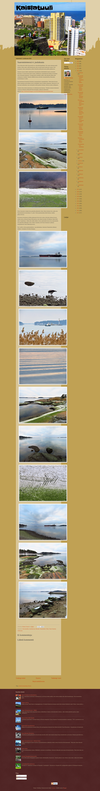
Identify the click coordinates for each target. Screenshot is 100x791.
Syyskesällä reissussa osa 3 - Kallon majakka (80, 126)
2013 (78, 208)
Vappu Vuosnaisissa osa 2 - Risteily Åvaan (31, 741)
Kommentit (19, 778)
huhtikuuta (80, 174)
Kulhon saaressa (25, 702)
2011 (78, 212)
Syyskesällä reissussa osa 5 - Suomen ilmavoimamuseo (81, 111)
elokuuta (80, 160)
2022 (78, 70)
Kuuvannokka (26, 628)
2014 (78, 205)
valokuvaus (19, 630)
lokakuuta (80, 153)
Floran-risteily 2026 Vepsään (28, 718)
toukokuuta (80, 170)
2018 (78, 196)
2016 (78, 201)
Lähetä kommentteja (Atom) (25, 686)
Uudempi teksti (20, 678)
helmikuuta (80, 181)
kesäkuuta (80, 166)
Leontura (53, 788)
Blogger (64, 788)
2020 (78, 191)
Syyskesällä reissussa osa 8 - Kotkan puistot (80, 87)
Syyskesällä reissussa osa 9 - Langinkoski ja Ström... (81, 79)
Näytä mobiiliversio (38, 681)
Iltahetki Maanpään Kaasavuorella (29, 756)
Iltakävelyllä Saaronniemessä (28, 725)
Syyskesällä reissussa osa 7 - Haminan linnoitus (80, 95)
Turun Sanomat (52, 628)
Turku (47, 628)
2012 (78, 210)
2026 (78, 61)
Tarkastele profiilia (68, 94)
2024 (78, 66)
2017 (78, 198)
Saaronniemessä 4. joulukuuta (81, 145)
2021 (78, 189)
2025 (78, 63)
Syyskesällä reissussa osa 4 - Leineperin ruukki (81, 119)
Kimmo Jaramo (69, 77)
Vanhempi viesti (56, 678)
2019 (78, 194)
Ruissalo (37, 628)
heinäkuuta (80, 163)
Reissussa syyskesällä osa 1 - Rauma (81, 139)
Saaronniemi (42, 628)
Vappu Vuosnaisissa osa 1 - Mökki (29, 710)
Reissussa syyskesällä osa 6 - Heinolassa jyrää (81, 102)
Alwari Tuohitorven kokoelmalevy (29, 695)
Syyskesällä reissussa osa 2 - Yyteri (80, 133)
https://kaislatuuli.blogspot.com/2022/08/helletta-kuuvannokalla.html (37, 91)
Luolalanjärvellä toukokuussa (28, 764)
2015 (78, 203)
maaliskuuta (80, 177)
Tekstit (18, 775)
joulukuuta (80, 72)
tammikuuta (80, 185)
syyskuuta (80, 157)
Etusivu (38, 678)
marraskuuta (81, 149)
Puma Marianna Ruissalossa (28, 733)
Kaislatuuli (34, 8)
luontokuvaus (32, 628)
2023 (78, 68)
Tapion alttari (25, 748)
